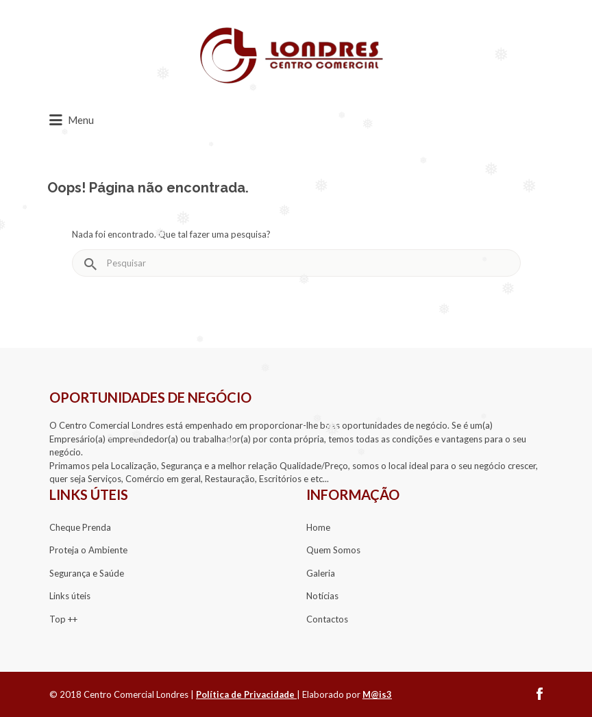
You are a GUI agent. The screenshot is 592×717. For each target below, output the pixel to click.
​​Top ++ (63, 619)
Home (318, 527)
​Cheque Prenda (80, 527)
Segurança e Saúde (86, 573)
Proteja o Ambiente (88, 549)
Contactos (327, 619)
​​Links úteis (69, 595)
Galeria (320, 573)
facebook (539, 693)
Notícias (322, 595)
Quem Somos (333, 549)
